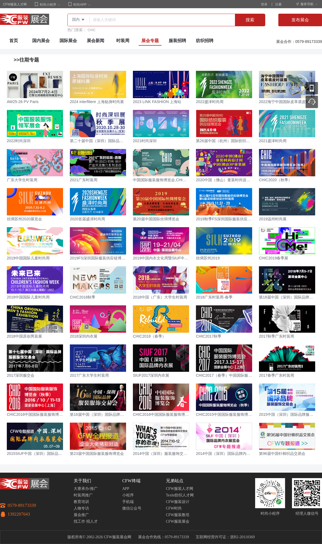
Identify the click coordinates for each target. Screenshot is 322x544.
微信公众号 (131, 508)
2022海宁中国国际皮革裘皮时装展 (287, 102)
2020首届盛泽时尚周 (87, 219)
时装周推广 (83, 495)
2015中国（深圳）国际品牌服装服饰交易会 (287, 414)
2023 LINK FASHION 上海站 (157, 102)
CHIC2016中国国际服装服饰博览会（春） (161, 414)
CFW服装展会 (177, 521)
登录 (264, 4)
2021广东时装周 (83, 180)
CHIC (92, 30)
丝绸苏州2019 (208, 258)
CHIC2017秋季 (208, 336)
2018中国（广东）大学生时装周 (160, 297)
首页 (13, 40)
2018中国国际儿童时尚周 (28, 297)
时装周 (122, 40)
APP (125, 489)
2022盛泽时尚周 (209, 102)
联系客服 (312, 102)
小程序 (128, 495)
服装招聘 (177, 40)
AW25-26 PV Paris (22, 102)
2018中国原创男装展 (24, 336)
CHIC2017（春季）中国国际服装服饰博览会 (224, 375)
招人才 (92, 521)
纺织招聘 (204, 40)
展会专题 (150, 40)
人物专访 (81, 508)
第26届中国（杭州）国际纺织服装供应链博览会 (224, 141)
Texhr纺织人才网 (180, 495)
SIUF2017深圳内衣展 (151, 375)
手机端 (128, 502)
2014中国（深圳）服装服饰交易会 (161, 453)
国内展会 (41, 40)
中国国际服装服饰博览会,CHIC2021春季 (161, 180)
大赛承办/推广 (86, 489)
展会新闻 (95, 40)
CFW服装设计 (177, 502)
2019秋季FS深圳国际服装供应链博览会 (224, 219)
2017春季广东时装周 (276, 375)
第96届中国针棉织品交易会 (282, 453)
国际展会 (68, 40)
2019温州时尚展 (273, 219)
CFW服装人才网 (15, 4)
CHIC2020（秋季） (275, 180)
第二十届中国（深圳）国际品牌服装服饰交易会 (98, 141)
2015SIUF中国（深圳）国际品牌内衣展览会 (35, 453)
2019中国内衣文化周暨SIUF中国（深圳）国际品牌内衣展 (161, 258)
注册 (278, 4)
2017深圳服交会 (20, 375)
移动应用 (312, 88)
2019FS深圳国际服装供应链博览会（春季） (98, 258)
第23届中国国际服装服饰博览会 (97, 453)
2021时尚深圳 (145, 141)
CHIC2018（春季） (149, 336)
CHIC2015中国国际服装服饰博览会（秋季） (224, 414)
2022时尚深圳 (19, 141)
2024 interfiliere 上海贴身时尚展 (97, 102)
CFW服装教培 (177, 515)
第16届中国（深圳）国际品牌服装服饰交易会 (98, 414)
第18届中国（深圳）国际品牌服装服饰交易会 (287, 297)
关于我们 (82, 480)
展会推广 (81, 515)
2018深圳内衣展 (83, 336)
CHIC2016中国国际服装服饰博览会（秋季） (35, 414)
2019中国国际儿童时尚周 (28, 258)
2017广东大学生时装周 (89, 375)
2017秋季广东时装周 (276, 336)
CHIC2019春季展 (273, 258)
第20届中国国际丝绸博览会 (156, 219)
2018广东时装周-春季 (214, 297)
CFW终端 (131, 480)
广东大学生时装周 (22, 180)
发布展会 (300, 19)
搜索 (250, 19)
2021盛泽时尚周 (273, 141)
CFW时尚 (174, 508)
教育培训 (81, 502)
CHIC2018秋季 (82, 297)
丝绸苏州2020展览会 (24, 219)
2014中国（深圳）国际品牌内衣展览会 (224, 453)
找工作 (79, 521)
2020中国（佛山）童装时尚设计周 (224, 180)
